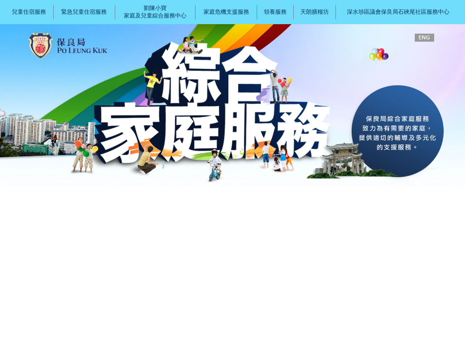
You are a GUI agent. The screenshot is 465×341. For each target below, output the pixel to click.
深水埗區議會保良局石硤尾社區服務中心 (398, 12)
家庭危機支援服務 (226, 12)
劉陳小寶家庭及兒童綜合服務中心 (155, 12)
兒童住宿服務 (29, 12)
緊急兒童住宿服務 (84, 12)
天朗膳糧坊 (314, 12)
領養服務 (275, 12)
